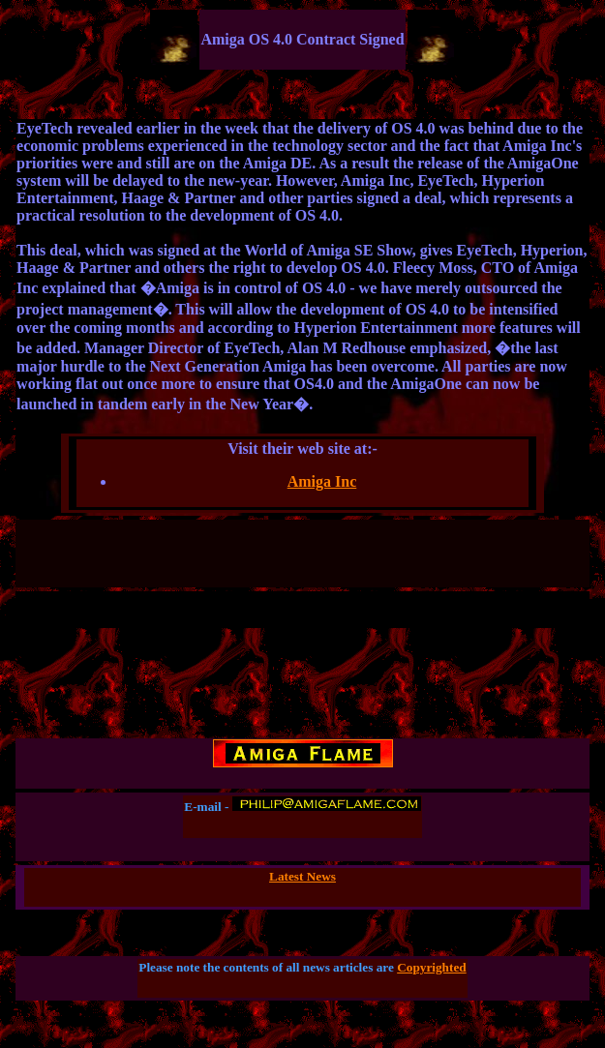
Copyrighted (432, 967)
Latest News (302, 876)
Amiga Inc (322, 481)
